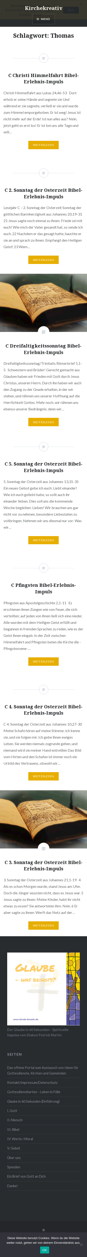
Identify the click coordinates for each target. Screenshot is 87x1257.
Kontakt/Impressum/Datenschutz (32, 1082)
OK (44, 1250)
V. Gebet (13, 1148)
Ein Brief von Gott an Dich (26, 1176)
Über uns (14, 1157)
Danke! (12, 1186)
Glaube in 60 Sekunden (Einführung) (33, 1101)
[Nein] (81, 1244)
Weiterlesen (43, 422)
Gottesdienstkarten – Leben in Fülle (33, 1092)
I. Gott (12, 1110)
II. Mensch (15, 1120)
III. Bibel (13, 1129)
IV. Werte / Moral (20, 1139)
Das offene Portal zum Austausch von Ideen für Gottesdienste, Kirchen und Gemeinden (42, 1070)
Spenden (13, 1167)
